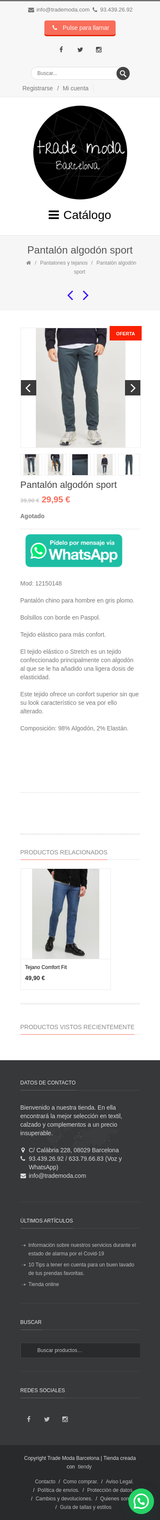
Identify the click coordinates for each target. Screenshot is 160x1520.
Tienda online (44, 1284)
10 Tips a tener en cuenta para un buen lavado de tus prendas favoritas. (81, 1269)
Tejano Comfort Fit (46, 967)
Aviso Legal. (120, 1482)
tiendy (85, 1467)
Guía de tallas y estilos (85, 1507)
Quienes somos (118, 1499)
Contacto (45, 1482)
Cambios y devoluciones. (63, 1499)
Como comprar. (80, 1482)
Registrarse (38, 88)
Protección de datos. (110, 1490)
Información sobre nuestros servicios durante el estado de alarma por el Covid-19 (82, 1249)
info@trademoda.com (62, 9)
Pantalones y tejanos (63, 263)
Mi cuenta (76, 88)
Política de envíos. (58, 1490)
